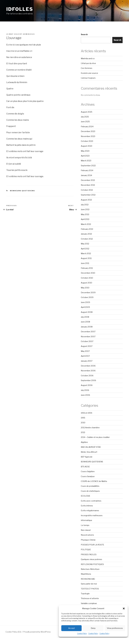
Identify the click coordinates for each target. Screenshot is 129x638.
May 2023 (85, 151)
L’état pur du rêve (88, 63)
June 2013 (85, 209)
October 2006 (87, 375)
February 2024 (87, 126)
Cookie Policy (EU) (13, 632)
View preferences (115, 628)
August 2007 (86, 346)
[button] (123, 608)
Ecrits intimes (87, 506)
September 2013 (88, 195)
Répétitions (86, 574)
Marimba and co (88, 58)
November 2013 (88, 185)
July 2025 (85, 117)
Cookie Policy (82, 633)
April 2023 (85, 156)
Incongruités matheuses (91, 515)
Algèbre (84, 442)
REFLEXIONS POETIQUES (92, 564)
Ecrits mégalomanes (90, 510)
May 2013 (85, 214)
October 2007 (87, 341)
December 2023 (88, 131)
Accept (71, 628)
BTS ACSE (85, 466)
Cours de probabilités (90, 486)
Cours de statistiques (90, 491)
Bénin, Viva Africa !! (89, 452)
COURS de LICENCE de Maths (94, 481)
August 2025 (86, 112)
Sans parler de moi (89, 584)
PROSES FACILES (88, 554)
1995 (83, 418)
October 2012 (87, 239)
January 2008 (87, 327)
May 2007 (85, 351)
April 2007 (85, 356)
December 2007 (88, 331)
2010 (83, 422)
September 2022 (88, 165)
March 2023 (86, 160)
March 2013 (86, 224)
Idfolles (19, 9)
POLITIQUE (86, 549)
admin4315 (29, 34)
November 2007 (88, 336)
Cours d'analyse (88, 476)
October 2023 (87, 141)
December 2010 (88, 273)
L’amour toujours (88, 78)
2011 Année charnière (90, 427)
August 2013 (86, 200)
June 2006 (85, 395)
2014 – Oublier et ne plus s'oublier (95, 437)
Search (84, 34)
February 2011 (87, 268)
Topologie (85, 593)
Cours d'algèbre (88, 471)
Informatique (86, 520)
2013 (83, 432)
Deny (93, 628)
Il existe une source (89, 73)
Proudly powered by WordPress (37, 632)
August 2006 (87, 385)
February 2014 (87, 170)
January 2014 (86, 175)
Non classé (86, 530)
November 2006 (88, 370)
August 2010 (86, 283)
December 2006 (88, 366)
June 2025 (85, 121)
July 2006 (85, 390)
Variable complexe (89, 603)
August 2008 (87, 312)
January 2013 (86, 234)
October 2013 (87, 190)
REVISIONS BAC (88, 579)
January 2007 (86, 361)
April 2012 (85, 248)
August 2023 (86, 146)
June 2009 (85, 302)
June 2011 (85, 263)
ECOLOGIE (85, 496)
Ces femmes (86, 68)
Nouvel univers (87, 535)
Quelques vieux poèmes (91, 559)
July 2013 (84, 204)
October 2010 (87, 278)
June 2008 (85, 322)
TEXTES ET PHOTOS (90, 589)
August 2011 (86, 258)
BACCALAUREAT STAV (91, 447)
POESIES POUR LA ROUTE (92, 545)
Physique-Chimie (88, 540)
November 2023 (88, 136)
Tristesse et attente (90, 598)
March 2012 (86, 253)
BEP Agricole (86, 457)
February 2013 (87, 229)
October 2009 (87, 297)
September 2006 (88, 380)
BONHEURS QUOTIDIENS (22, 191)
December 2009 (88, 292)
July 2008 (85, 317)
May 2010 (85, 288)
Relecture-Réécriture (90, 569)
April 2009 (85, 307)
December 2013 (88, 180)
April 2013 (85, 219)
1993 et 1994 (86, 413)
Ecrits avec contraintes (91, 501)
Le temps (85, 525)
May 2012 (85, 244)
